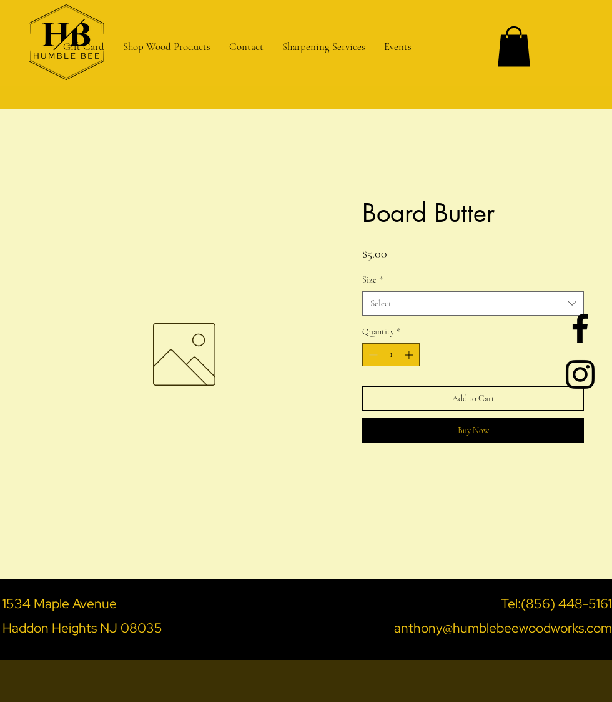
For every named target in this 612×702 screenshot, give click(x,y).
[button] (324, 46)
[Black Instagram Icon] (580, 374)
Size (372, 279)
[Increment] (410, 355)
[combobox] (473, 303)
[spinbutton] (391, 355)
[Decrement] (372, 355)
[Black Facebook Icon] (580, 328)
